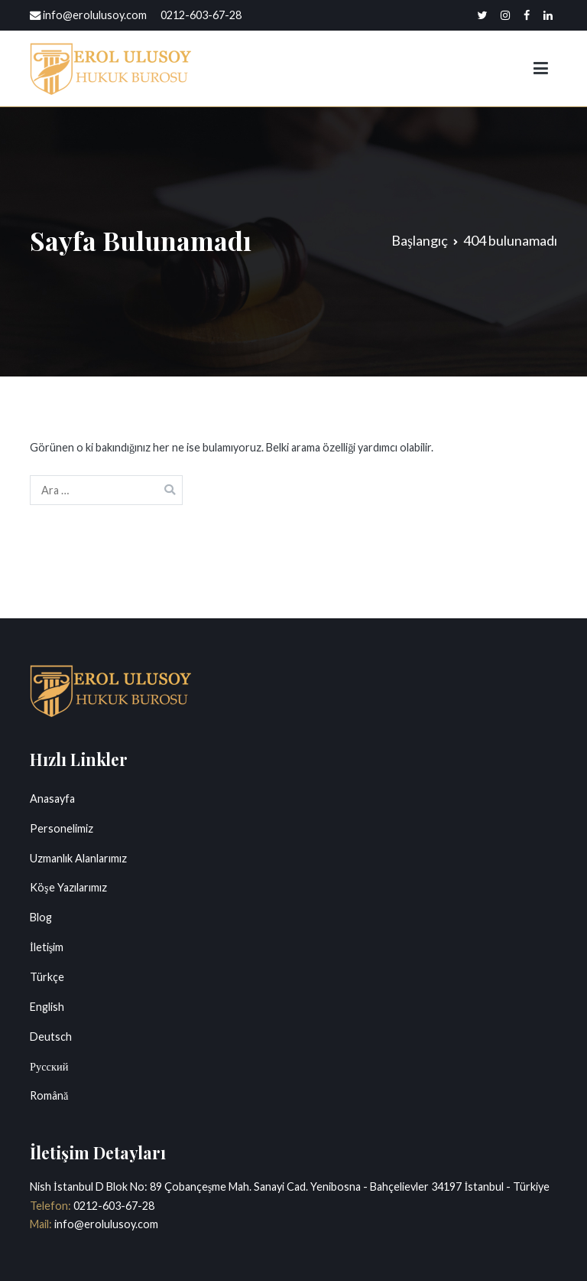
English (47, 1006)
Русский (49, 1066)
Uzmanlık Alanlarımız (78, 858)
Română (49, 1095)
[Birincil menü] (540, 69)
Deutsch (51, 1036)
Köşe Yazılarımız (68, 887)
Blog (41, 917)
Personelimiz (61, 828)
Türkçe (47, 976)
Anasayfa (52, 798)
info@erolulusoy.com (105, 1223)
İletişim (46, 946)
